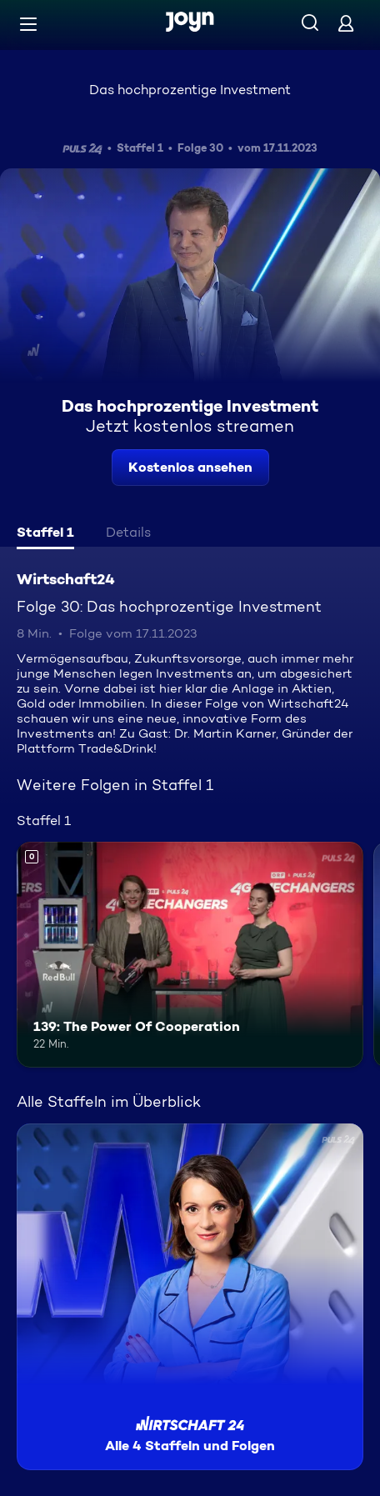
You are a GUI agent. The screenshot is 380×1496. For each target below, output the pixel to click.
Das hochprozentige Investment (190, 90)
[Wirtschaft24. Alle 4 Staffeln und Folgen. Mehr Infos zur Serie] (190, 1296)
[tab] (45, 534)
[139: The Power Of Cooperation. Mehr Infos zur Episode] (190, 954)
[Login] (346, 23)
